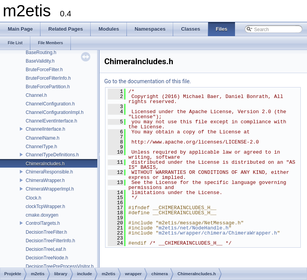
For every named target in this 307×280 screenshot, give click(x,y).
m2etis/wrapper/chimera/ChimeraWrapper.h (218, 232)
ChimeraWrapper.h (45, 180)
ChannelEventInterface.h (51, 121)
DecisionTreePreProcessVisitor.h (60, 266)
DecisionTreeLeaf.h (46, 249)
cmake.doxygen (42, 215)
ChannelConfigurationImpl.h (55, 112)
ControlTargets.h (43, 223)
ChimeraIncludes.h (45, 163)
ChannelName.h (43, 138)
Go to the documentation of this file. (147, 81)
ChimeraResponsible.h (49, 172)
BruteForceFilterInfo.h (48, 78)
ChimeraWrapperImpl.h (50, 189)
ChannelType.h (41, 146)
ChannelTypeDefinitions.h (52, 155)
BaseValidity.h (40, 61)
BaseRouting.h (41, 52)
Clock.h (33, 198)
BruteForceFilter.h (44, 69)
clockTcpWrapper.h (45, 206)
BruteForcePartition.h (48, 86)
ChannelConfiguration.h (50, 104)
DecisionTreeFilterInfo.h (50, 240)
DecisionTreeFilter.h (46, 232)
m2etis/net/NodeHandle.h (193, 227)
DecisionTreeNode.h (47, 258)
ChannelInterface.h (45, 129)
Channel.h (36, 95)
